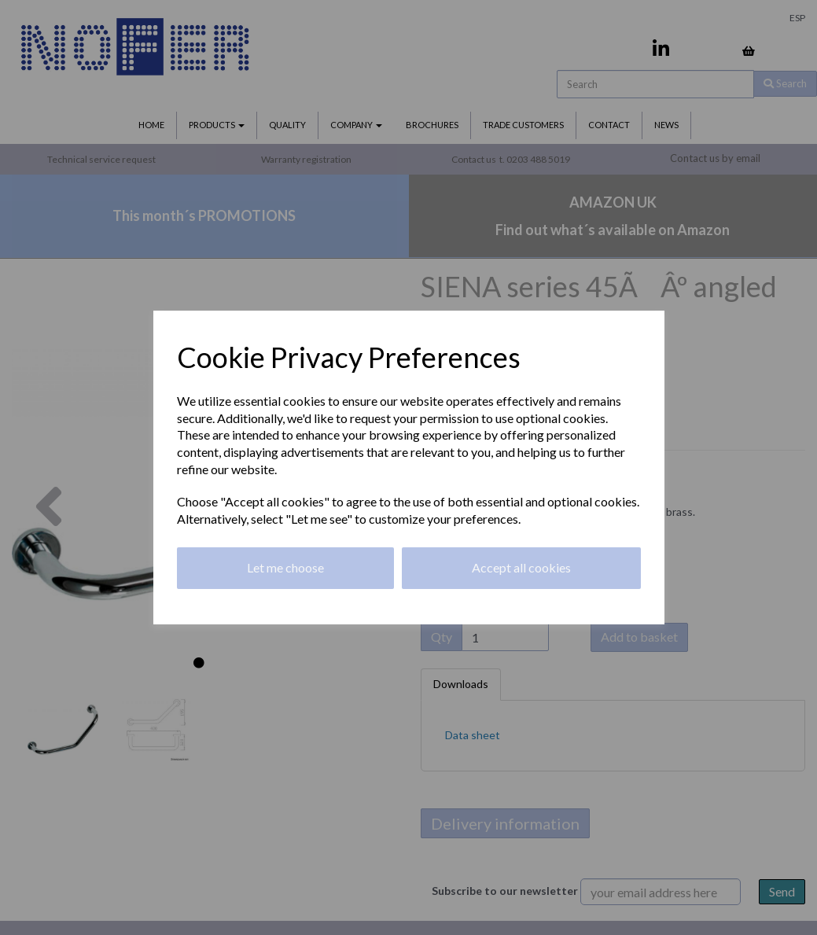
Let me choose (285, 567)
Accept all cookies (521, 567)
